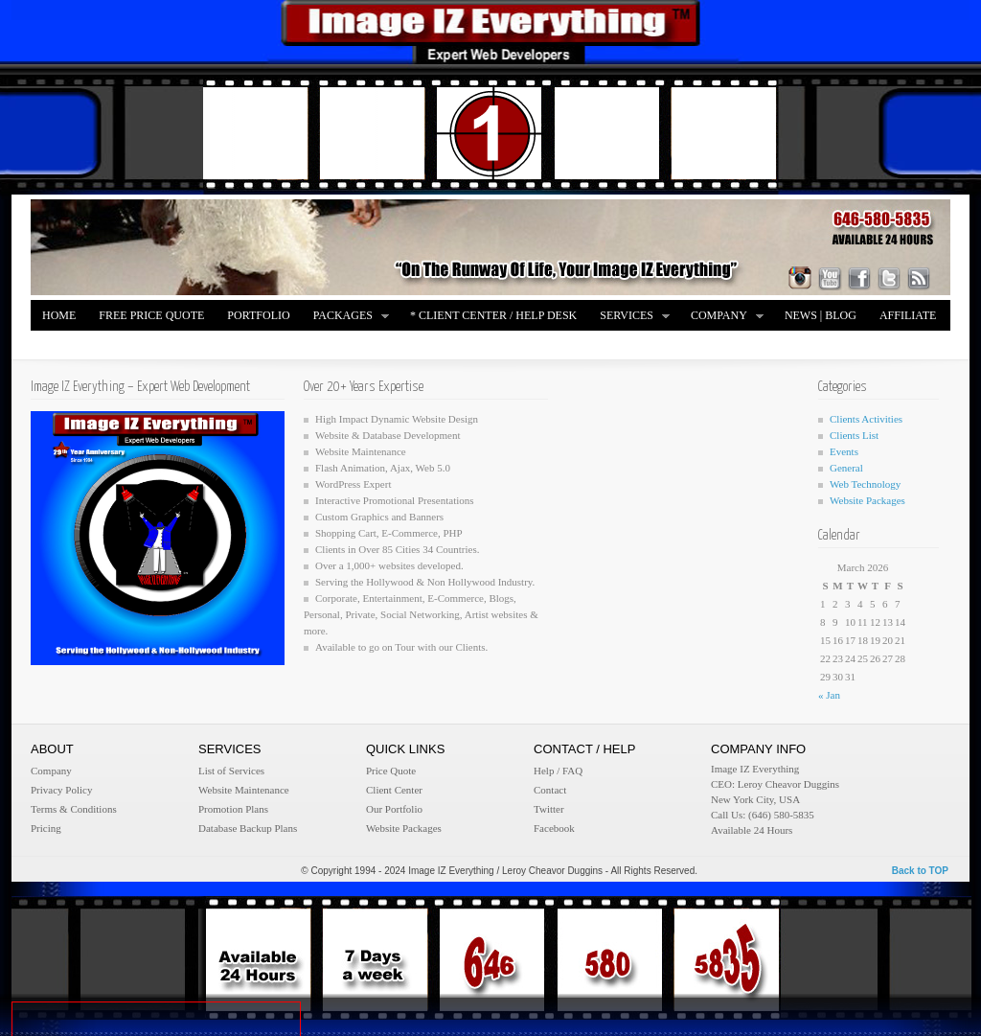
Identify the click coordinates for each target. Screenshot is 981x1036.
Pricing (46, 828)
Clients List (854, 435)
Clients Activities (866, 419)
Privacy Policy (61, 789)
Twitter (549, 809)
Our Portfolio (394, 809)
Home (59, 315)
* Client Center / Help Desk (493, 315)
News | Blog (820, 315)
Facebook (554, 828)
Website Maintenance (243, 789)
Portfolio (258, 315)
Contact (550, 789)
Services (629, 317)
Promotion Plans (233, 809)
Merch (62, 346)
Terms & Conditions (74, 809)
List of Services (231, 770)
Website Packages (867, 500)
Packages (346, 317)
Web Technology (865, 484)
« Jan (829, 695)
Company (721, 317)
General (846, 467)
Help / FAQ (558, 770)
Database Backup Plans (247, 828)
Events (844, 451)
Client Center (394, 789)
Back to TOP (920, 870)
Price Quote (391, 770)
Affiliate (907, 315)
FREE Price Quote (151, 315)
